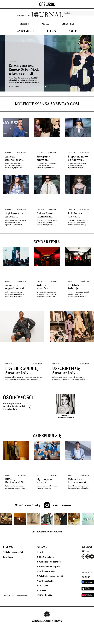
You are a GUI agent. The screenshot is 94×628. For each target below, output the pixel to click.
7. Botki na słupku (45, 580)
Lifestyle (68, 23)
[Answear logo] (47, 4)
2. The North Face (45, 557)
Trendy (24, 23)
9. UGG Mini (42, 590)
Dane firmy (8, 557)
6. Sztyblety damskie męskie (50, 576)
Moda (45, 23)
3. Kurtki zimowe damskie (49, 561)
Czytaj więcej (14, 86)
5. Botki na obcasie (46, 571)
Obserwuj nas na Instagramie (47, 531)
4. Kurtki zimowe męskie (48, 566)
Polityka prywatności (13, 552)
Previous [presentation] (30, 407)
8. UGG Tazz (42, 585)
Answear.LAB (25, 31)
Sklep (73, 31)
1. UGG (40, 552)
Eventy (51, 31)
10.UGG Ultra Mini (45, 595)
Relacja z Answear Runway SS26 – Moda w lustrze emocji (24, 69)
